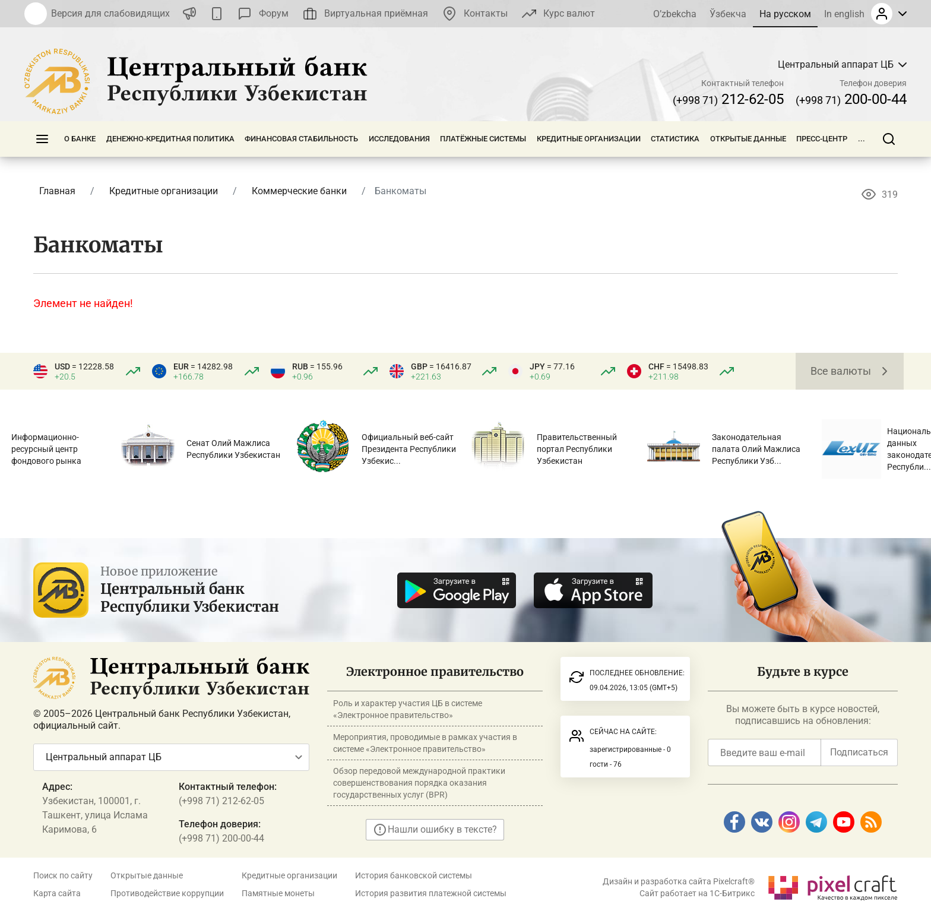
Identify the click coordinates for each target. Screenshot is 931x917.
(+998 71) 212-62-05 (221, 801)
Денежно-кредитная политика (170, 138)
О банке (80, 138)
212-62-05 (728, 99)
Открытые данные (748, 138)
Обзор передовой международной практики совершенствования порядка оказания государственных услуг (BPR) (419, 782)
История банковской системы (413, 875)
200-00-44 (851, 99)
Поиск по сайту (63, 875)
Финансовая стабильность (301, 138)
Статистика (675, 138)
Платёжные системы (483, 138)
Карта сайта (57, 893)
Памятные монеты (278, 893)
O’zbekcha (674, 14)
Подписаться (859, 752)
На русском (785, 14)
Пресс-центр (821, 138)
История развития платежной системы (430, 893)
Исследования (399, 138)
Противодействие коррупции (167, 893)
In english (844, 14)
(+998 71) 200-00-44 (221, 838)
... (861, 138)
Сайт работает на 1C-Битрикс (697, 893)
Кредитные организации (589, 138)
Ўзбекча (728, 14)
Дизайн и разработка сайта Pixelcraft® (679, 881)
